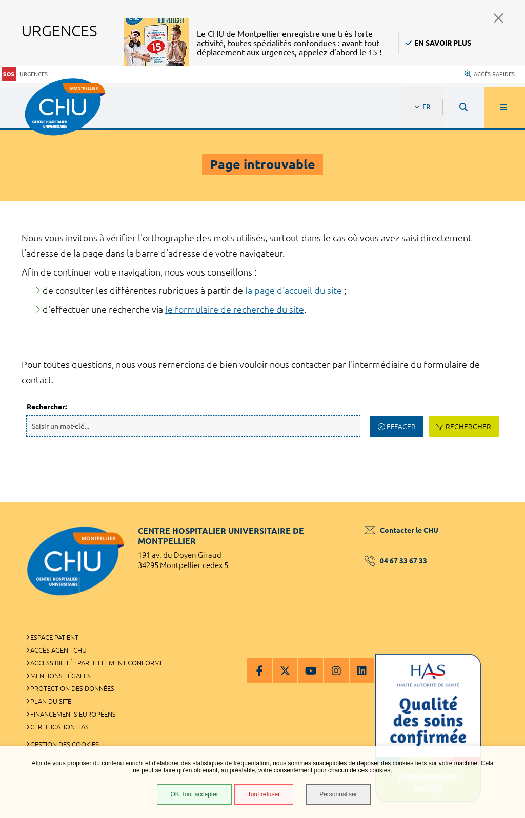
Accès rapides (490, 74)
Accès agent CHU (58, 650)
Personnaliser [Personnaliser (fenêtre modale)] (338, 794)
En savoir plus (442, 43)
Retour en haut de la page (499, 502)
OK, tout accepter (194, 794)
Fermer (498, 18)
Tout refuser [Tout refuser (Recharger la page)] (264, 794)
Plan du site (50, 701)
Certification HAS (59, 726)
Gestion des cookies (64, 744)
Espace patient (54, 637)
